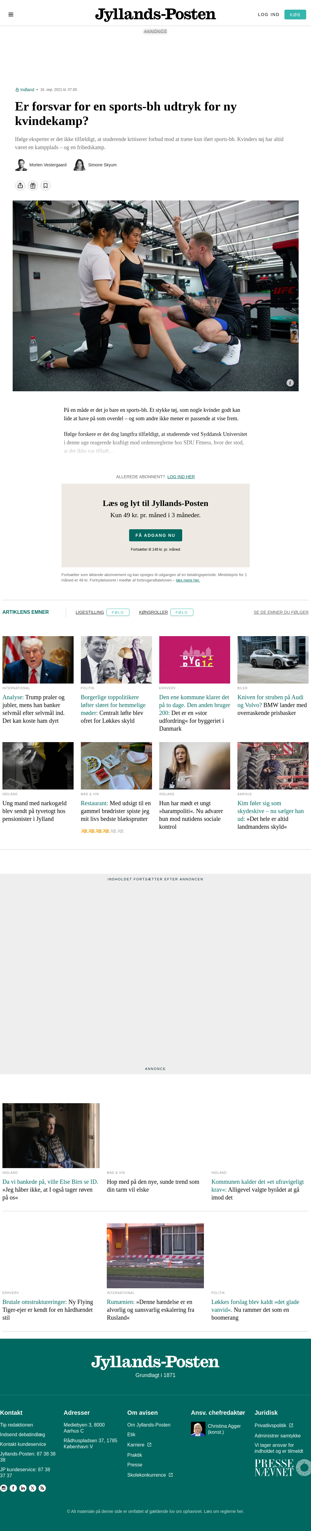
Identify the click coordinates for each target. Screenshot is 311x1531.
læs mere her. (188, 583)
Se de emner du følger (281, 616)
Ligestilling (90, 615)
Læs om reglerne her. (224, 1512)
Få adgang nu (155, 538)
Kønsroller (153, 615)
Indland (27, 93)
